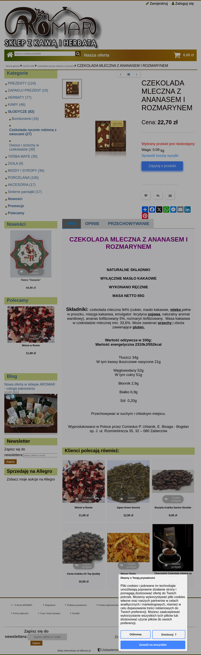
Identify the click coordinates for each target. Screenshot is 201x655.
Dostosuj (167, 634)
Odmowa (136, 634)
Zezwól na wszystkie (153, 644)
